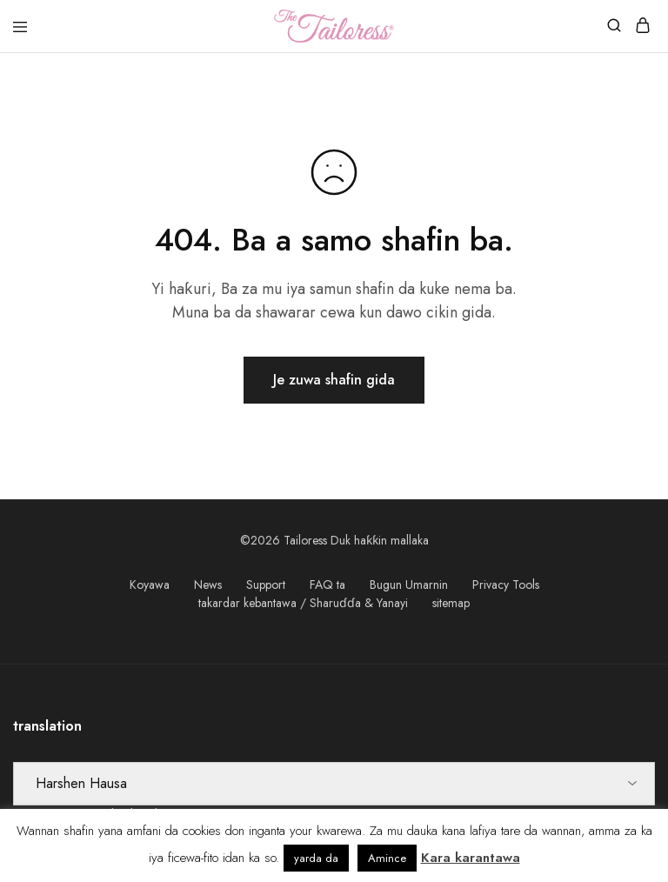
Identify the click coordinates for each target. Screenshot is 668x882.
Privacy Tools (505, 584)
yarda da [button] (316, 858)
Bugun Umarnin (409, 584)
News (208, 584)
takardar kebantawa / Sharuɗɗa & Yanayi (303, 602)
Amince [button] (387, 858)
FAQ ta (327, 584)
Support (265, 584)
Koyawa (150, 584)
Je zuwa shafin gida (334, 380)
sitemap (451, 602)
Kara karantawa (470, 857)
